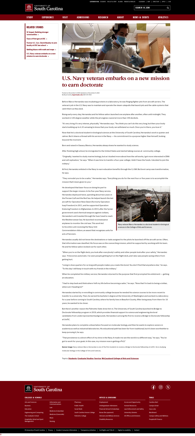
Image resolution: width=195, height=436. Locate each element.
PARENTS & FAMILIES (129, 1)
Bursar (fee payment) (106, 412)
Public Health (79, 406)
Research (103, 17)
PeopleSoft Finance (155, 419)
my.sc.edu (152, 409)
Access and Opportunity (132, 402)
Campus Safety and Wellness (158, 416)
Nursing (52, 421)
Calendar (142, 1)
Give (169, 1)
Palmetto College (80, 416)
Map (148, 1)
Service (97, 359)
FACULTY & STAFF (112, 1)
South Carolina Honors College (84, 412)
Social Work (78, 409)
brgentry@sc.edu (77, 95)
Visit (65, 17)
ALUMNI (120, 1)
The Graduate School (32, 416)
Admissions (83, 17)
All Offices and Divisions (132, 416)
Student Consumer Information (66, 430)
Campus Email (153, 406)
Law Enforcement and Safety (134, 409)
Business (27, 406)
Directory (156, 1)
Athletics (163, 17)
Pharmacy (77, 402)
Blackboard (152, 412)
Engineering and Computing (34, 412)
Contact (136, 430)
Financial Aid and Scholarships (109, 409)
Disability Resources (106, 419)
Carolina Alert (153, 402)
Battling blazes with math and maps (40, 50)
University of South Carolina (35, 430)
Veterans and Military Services (109, 416)
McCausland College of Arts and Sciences (120, 359)
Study (30, 17)
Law (51, 407)
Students (72, 359)
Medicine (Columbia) (57, 411)
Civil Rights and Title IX (106, 430)
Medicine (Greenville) (57, 414)
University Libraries (130, 412)
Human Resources (130, 406)
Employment (103, 402)
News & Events (141, 17)
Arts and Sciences (30, 402)
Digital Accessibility (124, 430)
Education (28, 409)
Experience (48, 17)
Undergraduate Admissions (108, 406)
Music (51, 418)
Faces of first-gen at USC (36, 39)
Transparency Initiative (88, 430)
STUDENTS (103, 1)
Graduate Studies (85, 359)
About (120, 17)
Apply (164, 1)
